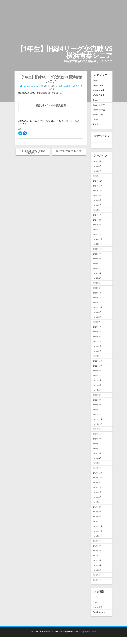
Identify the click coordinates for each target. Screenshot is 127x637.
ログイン (97, 597)
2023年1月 (97, 351)
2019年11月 (98, 473)
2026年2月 (97, 171)
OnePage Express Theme (87, 631)
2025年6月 (97, 210)
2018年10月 (98, 536)
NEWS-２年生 (98, 90)
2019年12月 (98, 468)
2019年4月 (97, 507)
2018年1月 (97, 580)
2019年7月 (97, 492)
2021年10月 (98, 424)
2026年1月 (97, 176)
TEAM (95, 119)
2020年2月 (97, 463)
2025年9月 (97, 195)
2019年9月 (97, 482)
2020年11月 (98, 434)
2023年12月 (98, 297)
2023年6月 (97, 327)
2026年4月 (97, 161)
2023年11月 (98, 302)
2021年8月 (97, 429)
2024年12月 (98, 239)
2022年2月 (97, 404)
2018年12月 (98, 526)
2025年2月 (97, 229)
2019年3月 (97, 511)
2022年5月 (97, 390)
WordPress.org (99, 612)
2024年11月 (98, 244)
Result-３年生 (99, 114)
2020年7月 (97, 443)
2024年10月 (98, 249)
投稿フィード (99, 602)
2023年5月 (97, 331)
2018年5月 (97, 560)
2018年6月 (97, 555)
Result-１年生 (75, 85)
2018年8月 (97, 546)
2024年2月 (97, 288)
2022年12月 (98, 356)
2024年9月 (97, 254)
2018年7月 (97, 550)
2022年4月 (97, 395)
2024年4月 (97, 278)
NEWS (95, 80)
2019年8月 (97, 487)
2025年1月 (97, 234)
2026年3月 (97, 166)
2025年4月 (97, 220)
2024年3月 (97, 283)
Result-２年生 (99, 109)
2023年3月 (97, 341)
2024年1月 (97, 293)
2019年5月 (97, 502)
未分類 (96, 124)
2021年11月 (98, 419)
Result (66, 85)
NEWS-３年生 (98, 95)
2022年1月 (97, 409)
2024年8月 (97, 258)
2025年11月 (98, 186)
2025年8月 (97, 200)
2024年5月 (97, 273)
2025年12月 (98, 181)
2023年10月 (98, 307)
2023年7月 (97, 322)
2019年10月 (98, 477)
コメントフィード (101, 607)
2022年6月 (97, 385)
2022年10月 (98, 366)
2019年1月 (97, 521)
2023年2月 (97, 346)
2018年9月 (97, 541)
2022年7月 (97, 380)
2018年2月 (97, 575)
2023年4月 (97, 336)
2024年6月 (97, 268)
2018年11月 (98, 531)
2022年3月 (97, 400)
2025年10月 (98, 190)
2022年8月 (97, 375)
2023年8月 (97, 317)
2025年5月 (97, 215)
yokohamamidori (31, 85)
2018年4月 (97, 565)
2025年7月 (97, 205)
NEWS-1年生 (98, 85)
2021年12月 (98, 414)
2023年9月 (97, 312)
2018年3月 (97, 570)
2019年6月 (97, 497)
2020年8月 (97, 439)
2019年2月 (97, 516)
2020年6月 (97, 448)
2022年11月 (98, 361)
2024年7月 (97, 263)
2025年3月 (97, 224)
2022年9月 (97, 370)
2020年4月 (97, 458)
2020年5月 (97, 453)
